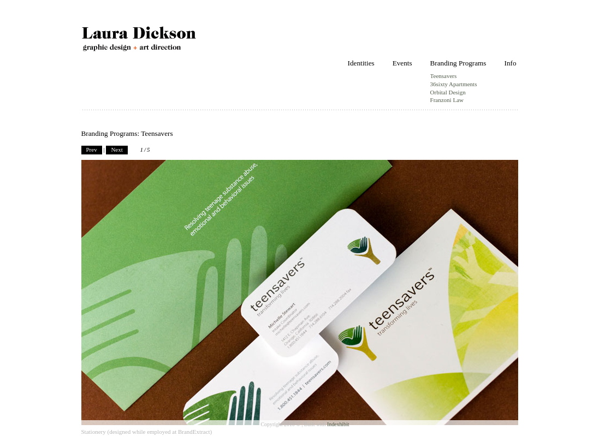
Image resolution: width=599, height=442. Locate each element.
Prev (91, 149)
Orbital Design (448, 92)
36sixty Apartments (453, 84)
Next (116, 149)
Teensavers (443, 76)
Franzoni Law (447, 100)
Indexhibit (338, 424)
